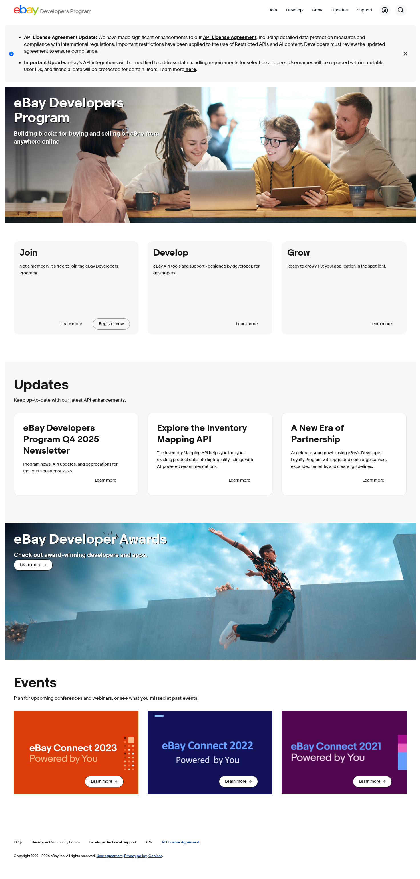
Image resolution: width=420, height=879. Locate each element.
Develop (294, 10)
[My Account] (385, 10)
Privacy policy (135, 855)
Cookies (155, 855)
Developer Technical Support (112, 842)
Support (364, 10)
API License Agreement (229, 37)
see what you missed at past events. (159, 698)
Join (273, 10)
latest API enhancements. (98, 400)
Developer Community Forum (55, 842)
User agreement (109, 855)
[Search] (401, 10)
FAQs (18, 842)
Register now (111, 324)
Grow (317, 10)
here (190, 69)
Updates (339, 10)
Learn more (71, 324)
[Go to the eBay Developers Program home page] (53, 10)
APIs (148, 842)
